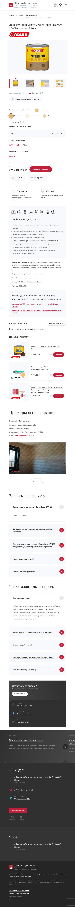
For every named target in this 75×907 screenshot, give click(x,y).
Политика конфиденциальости (19, 894)
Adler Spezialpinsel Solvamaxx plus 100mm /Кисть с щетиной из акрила (47, 388)
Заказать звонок (18, 810)
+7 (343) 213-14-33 (24, 706)
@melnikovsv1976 (24, 714)
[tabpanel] (37, 458)
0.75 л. (12, 145)
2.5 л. (19, 145)
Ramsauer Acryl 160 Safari (40, 367)
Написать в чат (23, 722)
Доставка (22, 191)
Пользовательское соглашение (19, 890)
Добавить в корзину (41, 169)
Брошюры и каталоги (16, 897)
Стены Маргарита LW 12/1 (24, 435)
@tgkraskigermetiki (22, 799)
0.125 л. (12, 156)
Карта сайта (13, 900)
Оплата (50, 191)
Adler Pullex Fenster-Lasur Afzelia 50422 (45, 346)
